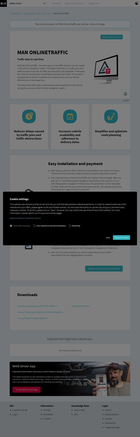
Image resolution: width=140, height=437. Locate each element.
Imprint (37, 218)
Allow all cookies (121, 237)
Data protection (17, 218)
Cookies (29, 218)
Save (108, 237)
